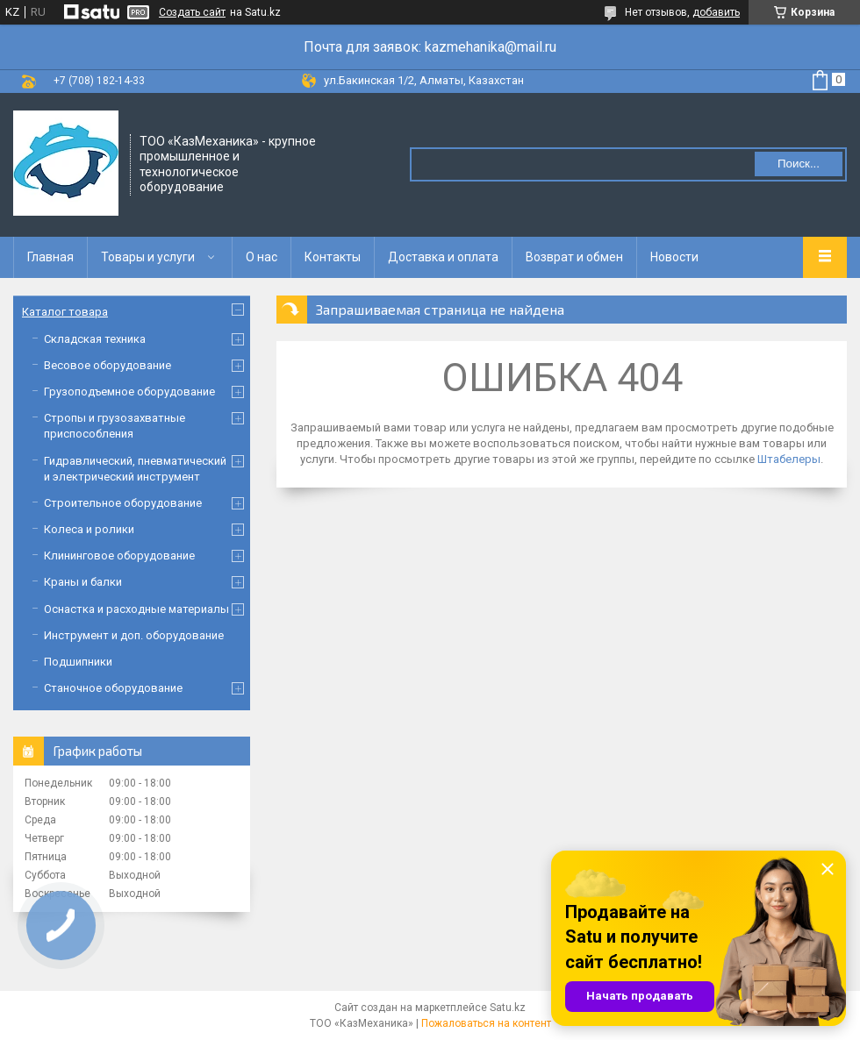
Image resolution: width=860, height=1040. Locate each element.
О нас (261, 257)
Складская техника (95, 338)
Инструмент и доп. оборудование (134, 635)
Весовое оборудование (107, 365)
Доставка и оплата (443, 257)
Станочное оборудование (113, 688)
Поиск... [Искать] (799, 163)
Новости (674, 257)
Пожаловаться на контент (486, 1023)
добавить (716, 12)
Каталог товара (65, 311)
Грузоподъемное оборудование (129, 391)
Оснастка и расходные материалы (136, 609)
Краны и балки (83, 581)
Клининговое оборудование (119, 555)
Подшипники (78, 661)
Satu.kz (508, 1007)
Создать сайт (192, 12)
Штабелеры (789, 459)
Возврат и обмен (574, 257)
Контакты (333, 257)
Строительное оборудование (123, 502)
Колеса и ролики (89, 529)
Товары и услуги (148, 257)
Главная (50, 257)
